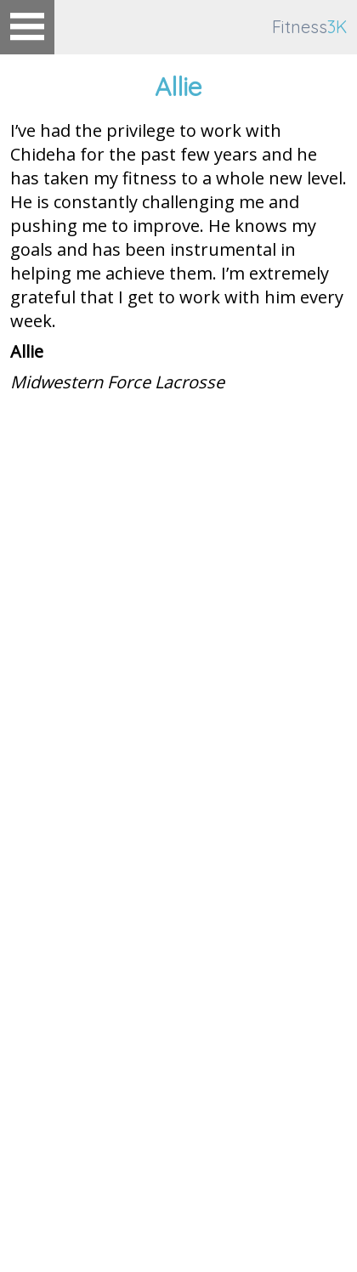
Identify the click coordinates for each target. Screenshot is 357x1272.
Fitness (309, 26)
